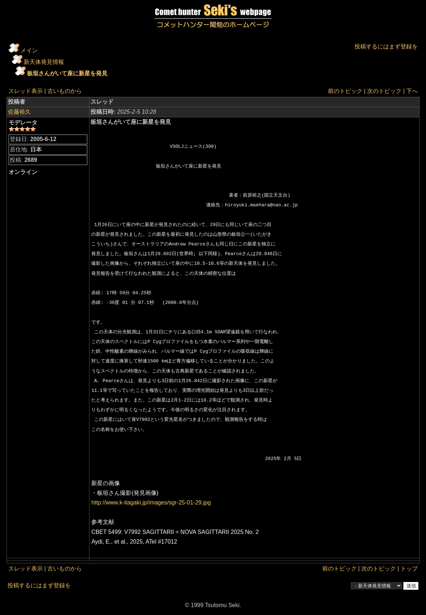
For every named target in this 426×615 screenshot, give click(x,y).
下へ (412, 91)
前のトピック (345, 91)
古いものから (64, 91)
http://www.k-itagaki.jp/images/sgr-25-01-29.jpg (151, 502)
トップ (409, 568)
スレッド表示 (25, 91)
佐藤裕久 (19, 112)
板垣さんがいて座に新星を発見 (67, 73)
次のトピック (384, 91)
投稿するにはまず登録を (386, 46)
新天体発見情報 (44, 62)
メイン (29, 50)
